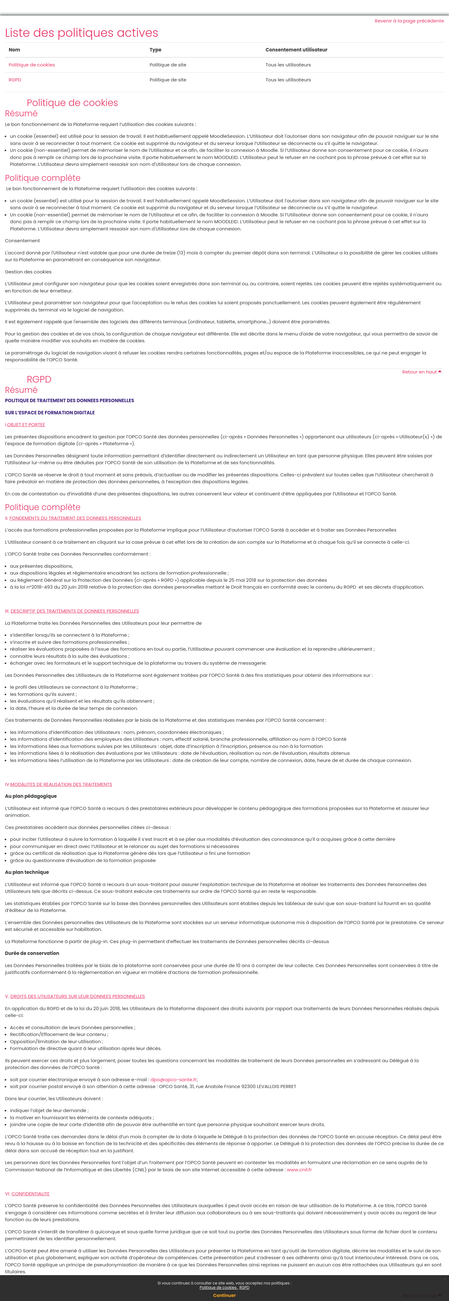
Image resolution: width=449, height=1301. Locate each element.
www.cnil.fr (299, 1169)
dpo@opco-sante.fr (174, 1079)
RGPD (244, 1287)
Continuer (224, 1295)
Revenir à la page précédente (409, 20)
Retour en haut (422, 372)
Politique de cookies (219, 1287)
